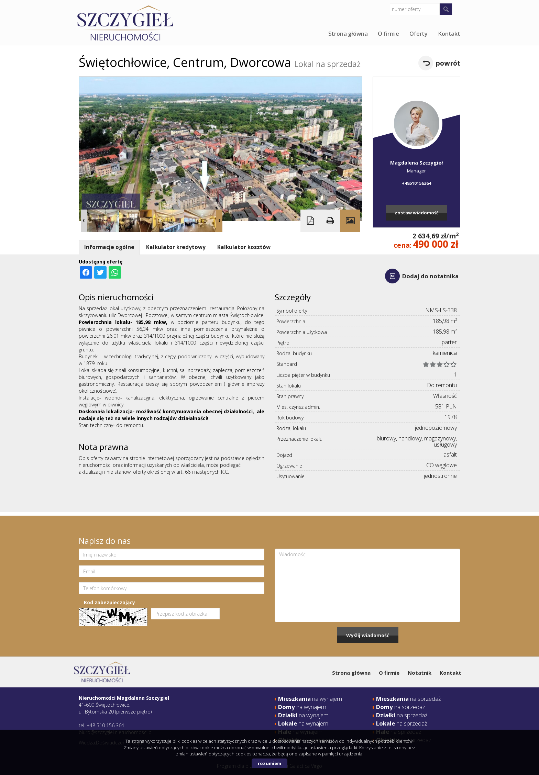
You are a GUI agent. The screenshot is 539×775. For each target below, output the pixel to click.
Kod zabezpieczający (109, 602)
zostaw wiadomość (417, 213)
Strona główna (348, 33)
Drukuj (330, 221)
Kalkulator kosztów (244, 247)
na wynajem (310, 699)
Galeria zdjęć (350, 221)
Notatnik (419, 672)
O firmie (388, 33)
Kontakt (449, 33)
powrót (448, 63)
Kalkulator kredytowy (176, 247)
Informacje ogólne (109, 247)
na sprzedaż (408, 699)
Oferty (418, 33)
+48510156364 (416, 183)
